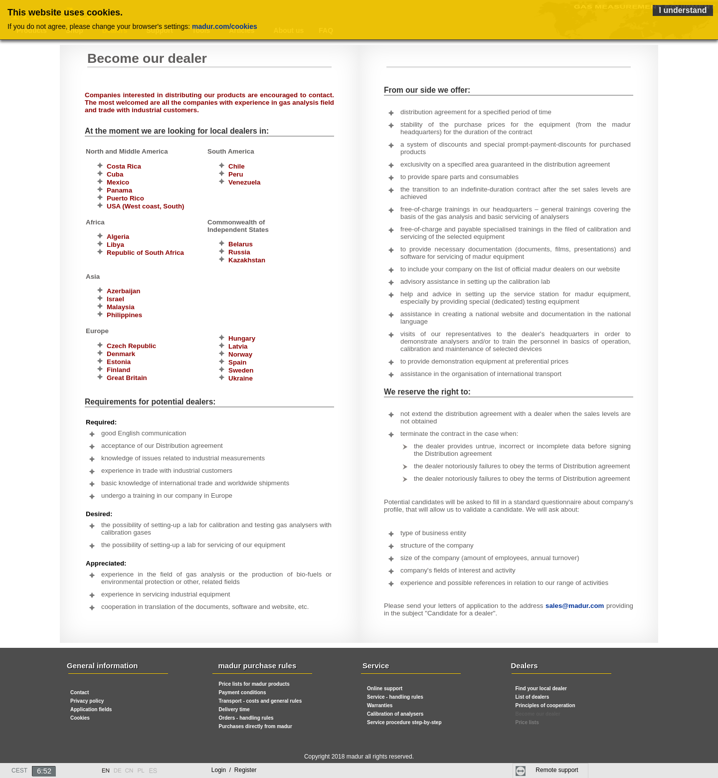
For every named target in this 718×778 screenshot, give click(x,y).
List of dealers (532, 697)
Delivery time (234, 709)
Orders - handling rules (246, 718)
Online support (384, 688)
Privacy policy (87, 701)
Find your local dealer (541, 688)
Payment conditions (242, 692)
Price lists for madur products (254, 684)
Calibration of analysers (395, 714)
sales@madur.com (574, 605)
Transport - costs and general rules (260, 701)
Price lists (527, 722)
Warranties (379, 705)
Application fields (91, 709)
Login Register (234, 770)
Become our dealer (538, 714)
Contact (79, 692)
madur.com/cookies (224, 26)
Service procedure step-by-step (404, 722)
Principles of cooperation (545, 705)
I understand (683, 10)
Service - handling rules (395, 697)
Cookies (80, 718)
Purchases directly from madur (255, 726)
